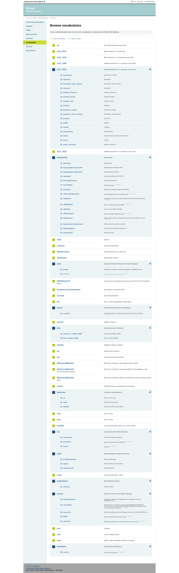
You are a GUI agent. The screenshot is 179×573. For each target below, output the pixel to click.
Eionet (35, 18)
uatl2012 (66, 407)
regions (65, 464)
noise (59, 475)
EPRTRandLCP (63, 281)
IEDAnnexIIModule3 (65, 369)
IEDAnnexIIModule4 (65, 378)
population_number (70, 110)
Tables (28, 30)
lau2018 (60, 426)
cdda (59, 240)
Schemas (29, 38)
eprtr (59, 264)
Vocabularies (31, 42)
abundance (67, 163)
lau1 (59, 414)
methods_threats (69, 97)
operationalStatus (69, 499)
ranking (65, 127)
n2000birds (67, 198)
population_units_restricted (73, 114)
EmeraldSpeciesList (70, 180)
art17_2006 (61, 63)
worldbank (61, 547)
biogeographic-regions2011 (72, 172)
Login (134, 1)
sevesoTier (67, 512)
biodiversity (62, 157)
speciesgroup (68, 233)
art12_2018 (61, 57)
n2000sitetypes (68, 213)
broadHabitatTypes (69, 459)
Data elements (31, 34)
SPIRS (65, 516)
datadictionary (63, 252)
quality (65, 123)
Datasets (29, 26)
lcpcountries (67, 437)
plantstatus (67, 442)
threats (65, 136)
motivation (67, 189)
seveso (60, 494)
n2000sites (67, 209)
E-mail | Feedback (32, 566)
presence (66, 118)
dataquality (67, 176)
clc (64, 398)
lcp (58, 432)
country (66, 552)
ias (58, 351)
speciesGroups (68, 468)
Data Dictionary (43, 18)
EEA (35, 1)
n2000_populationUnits (71, 194)
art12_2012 (61, 51)
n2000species (68, 218)
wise (59, 540)
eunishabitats (68, 185)
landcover (61, 392)
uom (59, 534)
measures (66, 88)
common (61, 246)
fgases (60, 308)
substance (66, 521)
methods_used (68, 101)
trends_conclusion (69, 144)
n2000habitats (68, 204)
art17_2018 (61, 152)
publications (62, 481)
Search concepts (76, 38)
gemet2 (60, 322)
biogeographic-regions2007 (72, 167)
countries (66, 313)
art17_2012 (61, 69)
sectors (65, 446)
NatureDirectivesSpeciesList (73, 224)
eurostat (60, 296)
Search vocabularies (59, 38)
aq (58, 45)
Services (29, 46)
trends (65, 140)
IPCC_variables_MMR (70, 338)
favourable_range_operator (72, 84)
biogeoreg (66, 79)
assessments (67, 75)
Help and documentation (35, 22)
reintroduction (68, 131)
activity (65, 269)
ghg (58, 328)
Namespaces (31, 50)
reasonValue (67, 505)
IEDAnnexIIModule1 (65, 363)
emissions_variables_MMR (72, 334)
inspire (60, 386)
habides (60, 345)
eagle (65, 402)
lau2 (59, 420)
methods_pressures (70, 92)
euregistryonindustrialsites (68, 290)
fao (58, 302)
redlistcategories (69, 228)
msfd (59, 454)
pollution (66, 105)
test (58, 528)
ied (58, 357)
